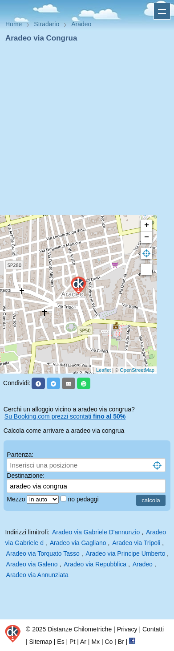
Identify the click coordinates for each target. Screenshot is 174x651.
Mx (95, 641)
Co (109, 641)
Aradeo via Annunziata (37, 574)
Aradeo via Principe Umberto (126, 553)
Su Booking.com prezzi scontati (64, 416)
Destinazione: (26, 475)
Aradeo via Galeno (32, 564)
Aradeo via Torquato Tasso (43, 553)
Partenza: (20, 454)
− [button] (146, 237)
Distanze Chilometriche (80, 629)
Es (60, 641)
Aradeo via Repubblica (95, 564)
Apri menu (162, 11)
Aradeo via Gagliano (78, 542)
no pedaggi (84, 499)
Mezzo (17, 499)
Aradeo (143, 564)
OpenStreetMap (137, 370)
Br (121, 641)
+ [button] (146, 225)
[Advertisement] (83, 131)
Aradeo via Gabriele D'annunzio (96, 532)
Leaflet (103, 370)
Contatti (153, 629)
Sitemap (40, 641)
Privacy (127, 629)
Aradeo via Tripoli (136, 542)
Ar (83, 641)
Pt (72, 641)
